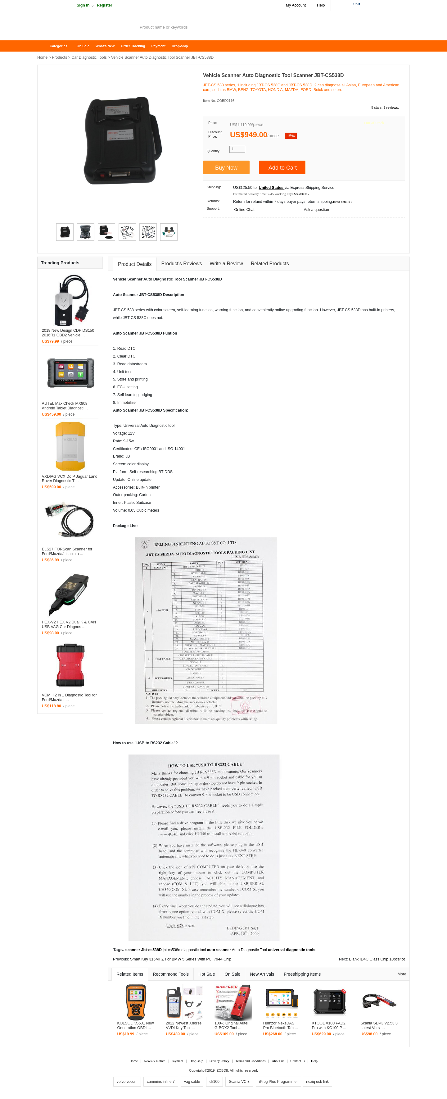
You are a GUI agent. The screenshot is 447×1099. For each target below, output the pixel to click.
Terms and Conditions (251, 1061)
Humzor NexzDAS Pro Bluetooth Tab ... (280, 1025)
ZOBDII (222, 1070)
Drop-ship (180, 46)
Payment (158, 46)
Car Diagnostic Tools (88, 57)
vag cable (192, 1081)
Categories (58, 46)
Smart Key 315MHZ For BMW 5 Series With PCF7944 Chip (180, 959)
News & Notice (154, 1061)
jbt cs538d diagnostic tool (184, 950)
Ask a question (316, 209)
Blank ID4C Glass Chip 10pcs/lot (377, 959)
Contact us (297, 1061)
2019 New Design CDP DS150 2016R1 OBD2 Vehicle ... (68, 332)
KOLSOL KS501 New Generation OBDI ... (135, 1025)
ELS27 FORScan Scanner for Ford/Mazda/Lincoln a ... (67, 551)
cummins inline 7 (160, 1081)
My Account (296, 5)
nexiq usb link (317, 1081)
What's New (105, 46)
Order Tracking (133, 46)
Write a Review (226, 263)
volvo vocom (127, 1081)
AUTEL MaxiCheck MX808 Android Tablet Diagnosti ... (65, 405)
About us (278, 1061)
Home (45, 46)
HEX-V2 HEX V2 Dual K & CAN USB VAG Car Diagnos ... (69, 624)
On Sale (83, 46)
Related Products (270, 263)
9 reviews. (391, 107)
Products (59, 57)
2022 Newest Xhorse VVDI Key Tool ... (183, 1025)
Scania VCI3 (239, 1081)
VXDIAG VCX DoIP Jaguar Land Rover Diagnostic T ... (69, 478)
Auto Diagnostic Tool (249, 950)
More (402, 974)
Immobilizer (127, 402)
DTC (131, 348)
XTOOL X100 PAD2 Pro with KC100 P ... (329, 1025)
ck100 (214, 1081)
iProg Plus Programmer (278, 1081)
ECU (121, 387)
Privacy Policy (219, 1061)
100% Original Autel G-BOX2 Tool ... (231, 1025)
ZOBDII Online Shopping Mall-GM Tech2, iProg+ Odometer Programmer (87, 28)
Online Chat (244, 209)
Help (321, 5)
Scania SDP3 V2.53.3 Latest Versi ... (379, 1025)
